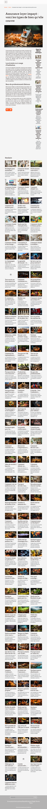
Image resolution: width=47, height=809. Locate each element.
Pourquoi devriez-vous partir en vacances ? (22, 486)
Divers (9, 7)
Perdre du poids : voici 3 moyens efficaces (10, 708)
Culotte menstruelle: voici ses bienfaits (23, 765)
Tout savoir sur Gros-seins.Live (10, 280)
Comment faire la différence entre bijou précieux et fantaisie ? (10, 785)
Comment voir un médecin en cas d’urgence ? (10, 485)
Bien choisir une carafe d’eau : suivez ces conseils (36, 560)
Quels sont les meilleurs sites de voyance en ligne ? (23, 709)
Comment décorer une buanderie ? (34, 447)
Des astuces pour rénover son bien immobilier (36, 485)
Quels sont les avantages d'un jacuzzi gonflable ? (23, 542)
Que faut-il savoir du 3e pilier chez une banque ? (23, 318)
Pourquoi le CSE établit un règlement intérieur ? (23, 356)
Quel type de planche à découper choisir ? (23, 411)
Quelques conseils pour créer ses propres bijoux (10, 748)
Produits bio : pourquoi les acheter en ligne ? (23, 374)
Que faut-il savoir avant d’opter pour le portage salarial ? (36, 766)
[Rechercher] (22, 797)
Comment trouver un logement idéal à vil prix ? (36, 636)
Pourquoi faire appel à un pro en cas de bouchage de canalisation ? (10, 393)
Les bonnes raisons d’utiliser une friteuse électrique (10, 579)
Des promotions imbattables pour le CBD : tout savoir (36, 282)
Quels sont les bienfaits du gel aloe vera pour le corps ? (36, 599)
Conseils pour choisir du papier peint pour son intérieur (36, 430)
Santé (24, 801)
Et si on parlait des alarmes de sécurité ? (35, 318)
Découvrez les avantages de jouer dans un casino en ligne (35, 728)
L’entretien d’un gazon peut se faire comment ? (23, 598)
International (18, 801)
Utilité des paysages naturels (34, 616)
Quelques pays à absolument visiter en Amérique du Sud (36, 672)
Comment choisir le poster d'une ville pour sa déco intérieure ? (38, 135)
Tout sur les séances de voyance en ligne (36, 355)
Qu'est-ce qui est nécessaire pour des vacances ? (10, 616)
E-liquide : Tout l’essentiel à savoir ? (35, 392)
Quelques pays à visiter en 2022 (36, 540)
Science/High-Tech (31, 802)
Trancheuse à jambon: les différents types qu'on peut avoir (10, 542)
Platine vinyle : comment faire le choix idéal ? (36, 747)
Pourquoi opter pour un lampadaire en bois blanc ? (10, 430)
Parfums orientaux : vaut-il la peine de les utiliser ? (36, 337)
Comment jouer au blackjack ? (36, 522)
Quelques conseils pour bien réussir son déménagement (10, 599)
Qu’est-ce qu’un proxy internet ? (36, 262)
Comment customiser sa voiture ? (22, 281)
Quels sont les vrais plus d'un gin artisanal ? (22, 225)
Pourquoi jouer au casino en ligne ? (35, 653)
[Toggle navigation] (5, 2)
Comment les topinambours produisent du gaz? (9, 356)
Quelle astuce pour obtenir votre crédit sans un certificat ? (36, 411)
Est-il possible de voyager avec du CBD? (10, 727)
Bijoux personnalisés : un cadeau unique (22, 748)
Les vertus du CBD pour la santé (23, 726)
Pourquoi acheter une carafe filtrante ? (23, 653)
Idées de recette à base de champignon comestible (10, 467)
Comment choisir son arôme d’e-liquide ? (36, 299)
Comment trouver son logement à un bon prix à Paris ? (10, 523)
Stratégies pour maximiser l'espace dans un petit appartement (38, 63)
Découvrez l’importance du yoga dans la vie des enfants (23, 448)
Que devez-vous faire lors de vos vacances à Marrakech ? (10, 654)
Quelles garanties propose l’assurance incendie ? (10, 691)
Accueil (5, 7)
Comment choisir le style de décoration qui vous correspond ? (38, 89)
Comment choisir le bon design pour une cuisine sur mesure (10, 245)
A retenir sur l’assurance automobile (22, 671)
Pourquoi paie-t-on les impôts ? (10, 409)
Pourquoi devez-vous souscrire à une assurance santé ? (10, 374)
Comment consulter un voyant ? (9, 447)
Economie (10, 801)
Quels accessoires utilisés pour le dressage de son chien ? (10, 319)
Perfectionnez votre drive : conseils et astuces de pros (39, 112)
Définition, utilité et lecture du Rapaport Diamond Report (10, 337)
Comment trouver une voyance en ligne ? (34, 691)
